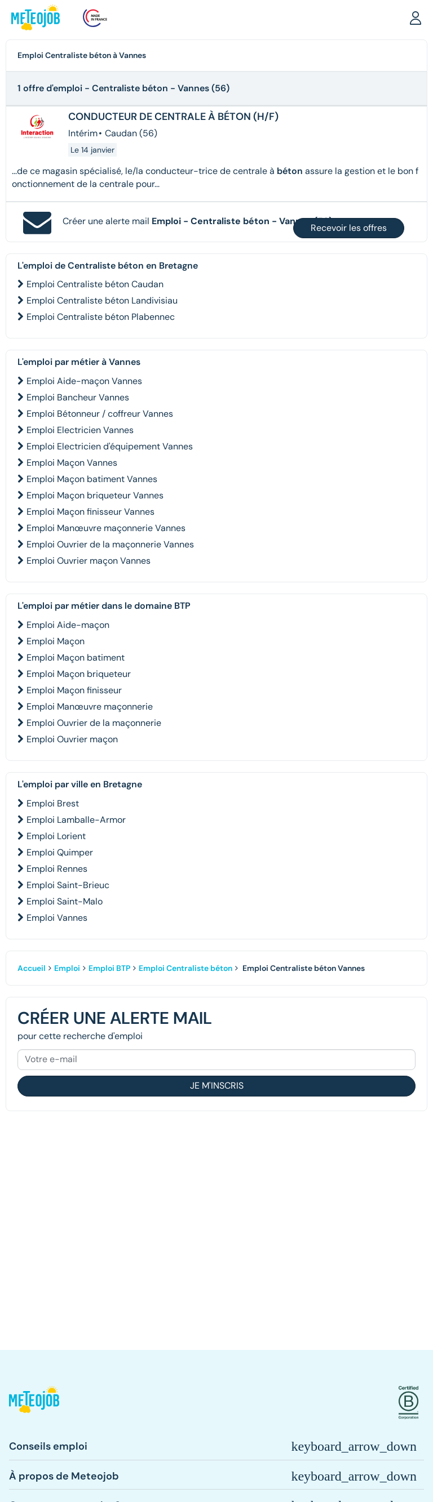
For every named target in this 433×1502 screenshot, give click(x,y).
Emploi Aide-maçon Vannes (84, 381)
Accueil (31, 968)
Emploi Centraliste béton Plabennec (100, 317)
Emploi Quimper (59, 852)
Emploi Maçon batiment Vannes (91, 479)
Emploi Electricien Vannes (80, 430)
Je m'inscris (217, 1085)
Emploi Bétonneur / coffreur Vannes (99, 414)
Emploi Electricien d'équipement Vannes (109, 446)
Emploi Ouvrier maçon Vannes (88, 561)
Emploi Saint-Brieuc (67, 885)
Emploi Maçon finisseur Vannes (90, 512)
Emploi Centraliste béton (185, 968)
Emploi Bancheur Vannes (77, 397)
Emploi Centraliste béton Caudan (95, 284)
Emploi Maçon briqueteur (78, 674)
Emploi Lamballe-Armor (76, 820)
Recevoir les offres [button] (349, 228)
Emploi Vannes (56, 918)
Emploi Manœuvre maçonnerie (89, 706)
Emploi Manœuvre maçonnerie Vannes (105, 528)
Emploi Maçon (55, 641)
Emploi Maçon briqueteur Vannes (95, 495)
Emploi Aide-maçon (67, 625)
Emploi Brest (52, 803)
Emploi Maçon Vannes (71, 463)
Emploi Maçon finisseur (74, 690)
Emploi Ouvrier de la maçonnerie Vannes (110, 544)
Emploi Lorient (56, 836)
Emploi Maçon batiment (75, 657)
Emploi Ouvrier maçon (72, 739)
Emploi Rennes (56, 869)
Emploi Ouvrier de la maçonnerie (93, 723)
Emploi (67, 968)
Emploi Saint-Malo (64, 901)
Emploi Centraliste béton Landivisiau (102, 300)
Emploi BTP (109, 968)
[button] (415, 17)
